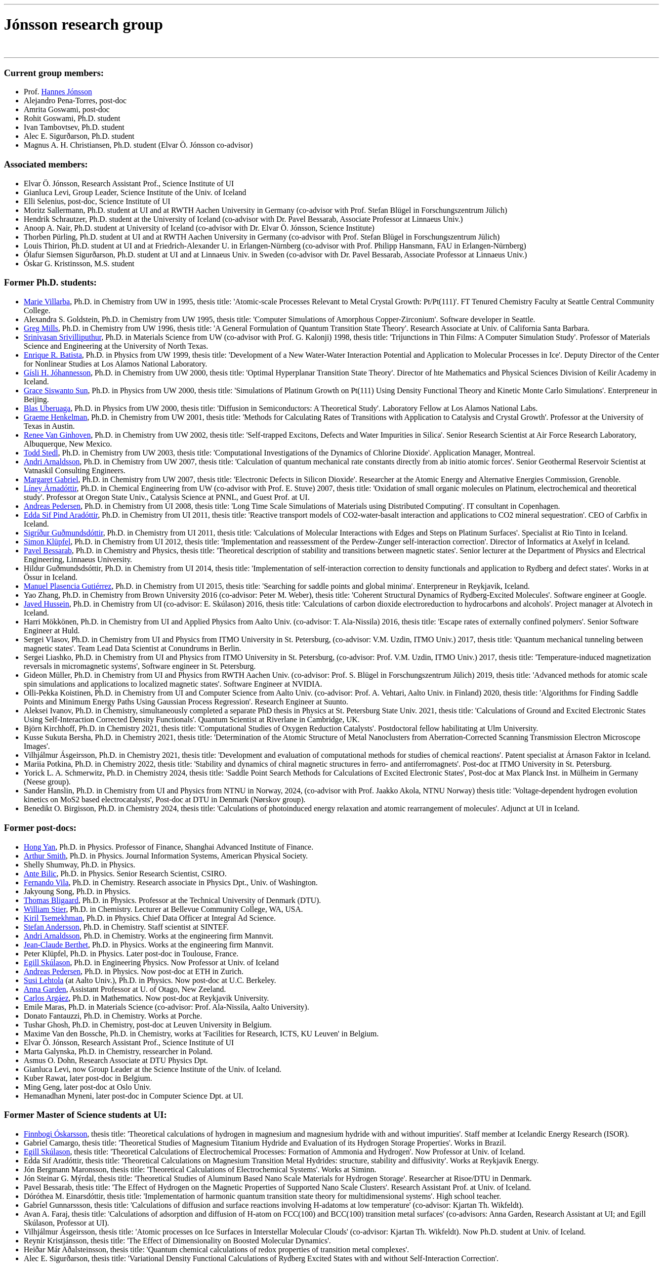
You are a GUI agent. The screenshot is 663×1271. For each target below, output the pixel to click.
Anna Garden (45, 989)
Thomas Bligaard (51, 900)
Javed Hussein (46, 604)
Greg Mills (41, 328)
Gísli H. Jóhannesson (57, 373)
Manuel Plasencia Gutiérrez (68, 586)
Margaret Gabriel (51, 479)
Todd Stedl (41, 453)
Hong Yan (39, 847)
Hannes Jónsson (66, 91)
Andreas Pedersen (52, 506)
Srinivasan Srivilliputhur (62, 337)
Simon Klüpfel (47, 541)
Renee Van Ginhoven (57, 435)
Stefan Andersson (51, 927)
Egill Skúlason (47, 962)
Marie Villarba (47, 301)
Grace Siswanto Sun (56, 390)
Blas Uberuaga (47, 408)
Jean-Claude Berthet (56, 945)
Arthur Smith (45, 856)
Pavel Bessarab (48, 550)
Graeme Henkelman (55, 417)
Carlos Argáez (46, 998)
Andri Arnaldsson (52, 461)
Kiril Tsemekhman (53, 918)
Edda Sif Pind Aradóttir (61, 515)
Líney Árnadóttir (50, 488)
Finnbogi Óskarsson (55, 1134)
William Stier (45, 909)
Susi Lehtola (43, 980)
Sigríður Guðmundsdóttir (63, 533)
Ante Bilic (40, 873)
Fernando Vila (46, 882)
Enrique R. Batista (53, 355)
